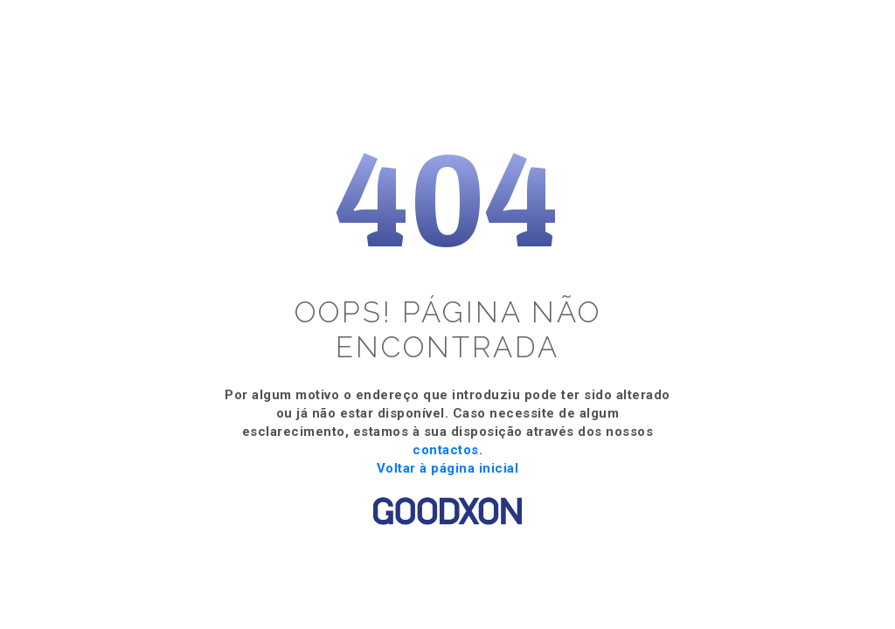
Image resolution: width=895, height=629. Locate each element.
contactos (446, 450)
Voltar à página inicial (448, 468)
